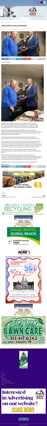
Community (3, 374)
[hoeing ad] (23, 226)
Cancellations (4, 378)
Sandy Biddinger (14, 28)
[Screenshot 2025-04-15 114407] (23, 343)
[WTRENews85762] (23, 314)
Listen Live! (3, 384)
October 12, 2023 (5, 28)
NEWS (2, 376)
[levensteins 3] (23, 187)
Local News (21, 28)
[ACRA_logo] (23, 253)
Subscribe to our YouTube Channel (8, 382)
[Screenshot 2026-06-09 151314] (23, 214)
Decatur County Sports (5, 380)
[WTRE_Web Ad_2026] (23, 245)
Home (2, 372)
